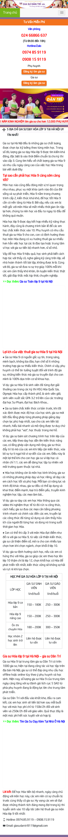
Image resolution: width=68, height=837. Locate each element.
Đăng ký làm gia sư (34, 83)
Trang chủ (10, 12)
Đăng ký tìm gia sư (34, 72)
